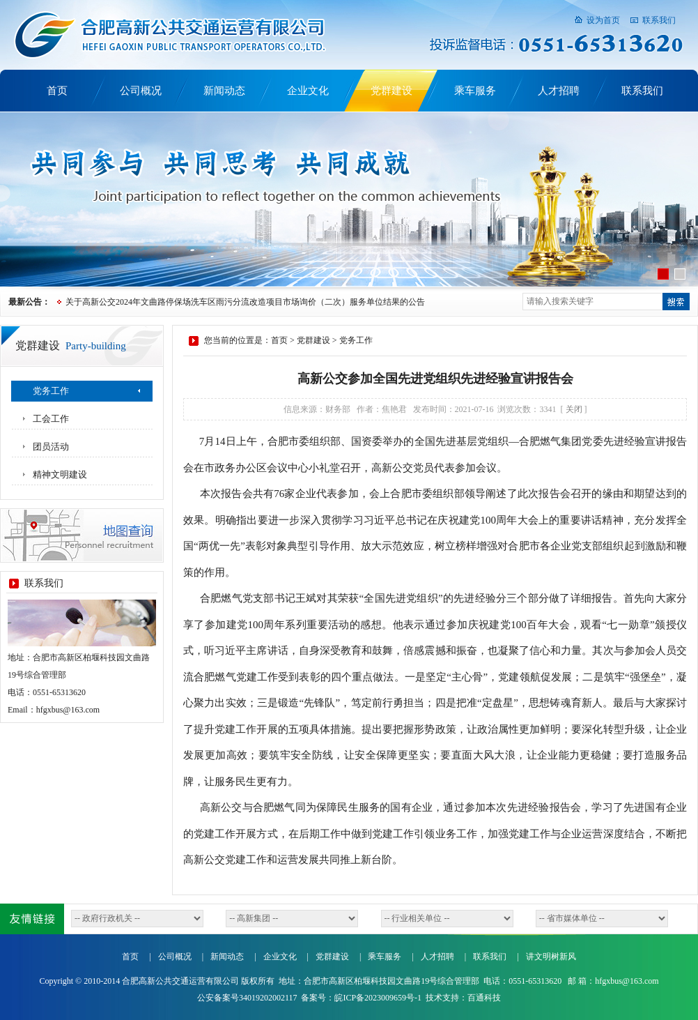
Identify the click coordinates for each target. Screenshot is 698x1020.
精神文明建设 (60, 474)
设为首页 (603, 20)
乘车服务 (475, 90)
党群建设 (391, 90)
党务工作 (51, 391)
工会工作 (51, 418)
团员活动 (51, 446)
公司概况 (141, 90)
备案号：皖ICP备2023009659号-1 (361, 998)
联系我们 (659, 20)
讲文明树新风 (551, 956)
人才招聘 (559, 90)
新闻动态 (224, 90)
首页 (57, 90)
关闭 (574, 409)
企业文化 (308, 90)
